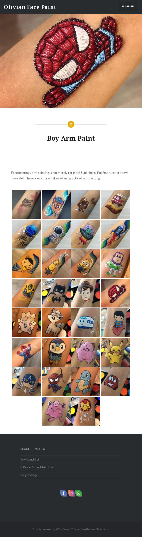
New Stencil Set (29, 459)
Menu (129, 6)
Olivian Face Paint (30, 7)
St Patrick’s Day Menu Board (37, 467)
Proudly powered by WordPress (50, 529)
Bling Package (29, 475)
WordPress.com (100, 529)
